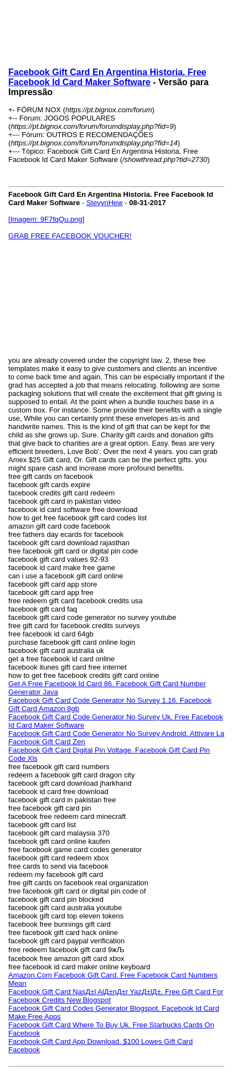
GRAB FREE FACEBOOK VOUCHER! (70, 236)
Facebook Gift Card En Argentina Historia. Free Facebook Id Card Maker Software (107, 77)
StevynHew (104, 203)
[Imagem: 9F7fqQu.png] (46, 219)
